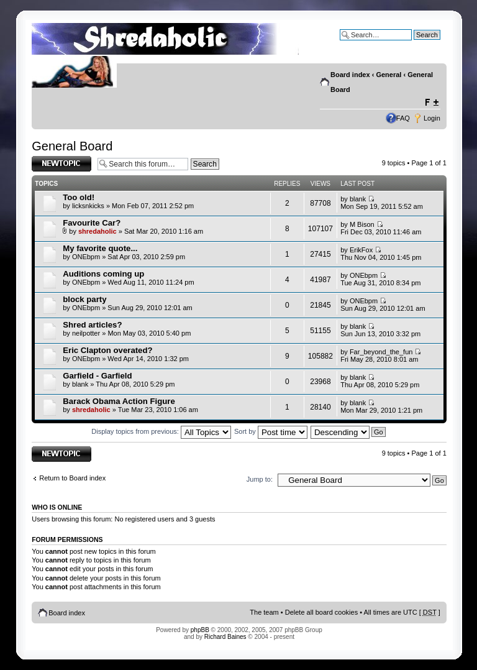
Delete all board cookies (321, 612)
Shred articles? (92, 324)
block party (84, 299)
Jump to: (260, 479)
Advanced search (414, 44)
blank (358, 199)
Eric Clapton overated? (107, 350)
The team (264, 612)
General (388, 74)
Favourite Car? (91, 222)
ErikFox (361, 250)
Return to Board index (72, 478)
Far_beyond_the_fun (381, 352)
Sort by (270, 431)
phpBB (200, 629)
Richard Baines (225, 636)
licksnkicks (88, 205)
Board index (350, 74)
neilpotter (86, 333)
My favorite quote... (100, 248)
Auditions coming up (103, 273)
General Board (72, 146)
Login (432, 118)
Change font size (431, 102)
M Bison (362, 224)
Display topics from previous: (161, 431)
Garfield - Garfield (97, 375)
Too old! (78, 197)
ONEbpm (86, 256)
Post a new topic (61, 164)
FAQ (403, 118)
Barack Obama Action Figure (119, 401)
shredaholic (97, 231)
